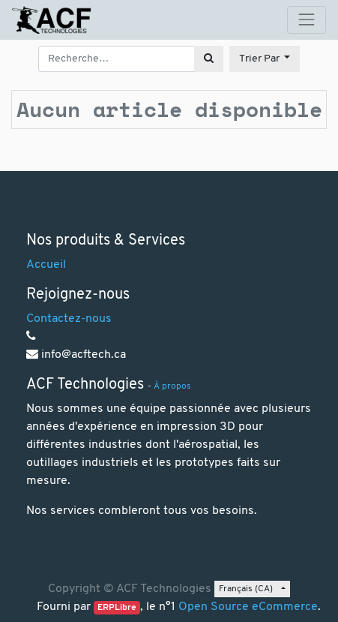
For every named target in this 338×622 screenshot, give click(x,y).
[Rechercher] (208, 59)
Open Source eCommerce (248, 607)
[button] (265, 59)
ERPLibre (116, 607)
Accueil (46, 265)
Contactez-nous (69, 319)
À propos (172, 386)
